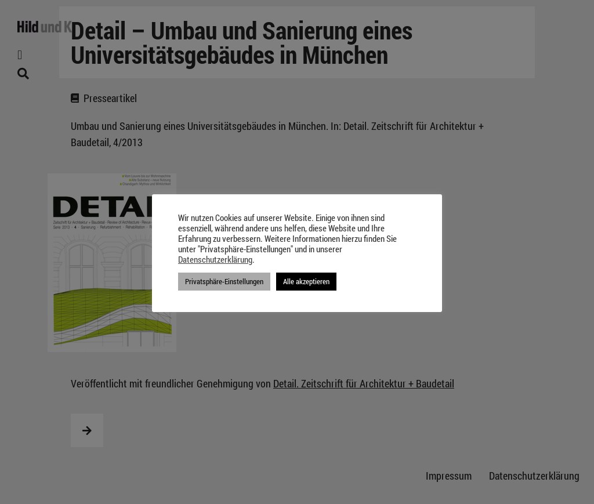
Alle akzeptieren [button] (306, 281)
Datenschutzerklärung (215, 260)
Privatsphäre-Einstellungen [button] (224, 281)
